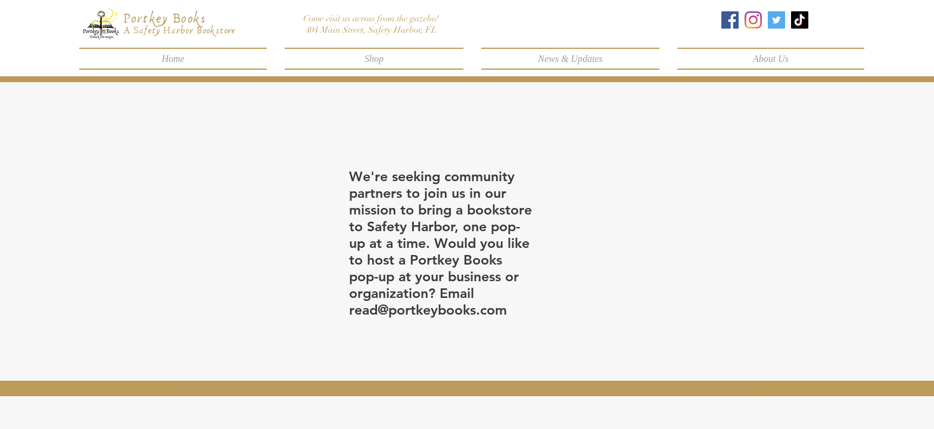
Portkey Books (164, 18)
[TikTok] (799, 20)
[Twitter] (776, 20)
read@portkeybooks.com (428, 309)
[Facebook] (730, 20)
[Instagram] (753, 20)
